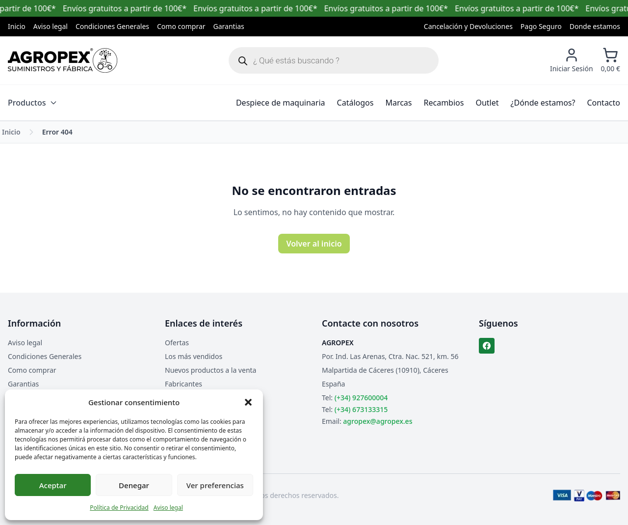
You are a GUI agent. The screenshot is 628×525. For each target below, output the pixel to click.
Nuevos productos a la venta (210, 370)
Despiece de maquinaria (280, 102)
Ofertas (177, 342)
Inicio (17, 26)
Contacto (603, 102)
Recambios (444, 102)
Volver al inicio (313, 243)
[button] (248, 402)
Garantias (228, 26)
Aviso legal (168, 507)
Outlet (486, 102)
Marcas (398, 102)
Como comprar (181, 26)
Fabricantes (183, 383)
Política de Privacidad (119, 507)
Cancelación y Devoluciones (468, 26)
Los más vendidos (193, 356)
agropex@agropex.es (377, 421)
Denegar (134, 485)
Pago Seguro (541, 26)
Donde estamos (595, 26)
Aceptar (53, 485)
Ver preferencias (215, 485)
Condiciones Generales (112, 26)
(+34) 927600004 (361, 397)
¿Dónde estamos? (543, 102)
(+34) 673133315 (361, 409)
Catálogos (355, 102)
